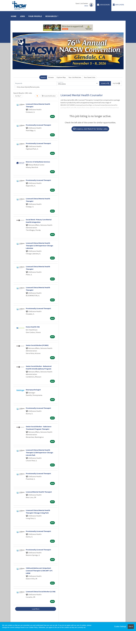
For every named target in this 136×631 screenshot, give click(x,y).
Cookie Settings (120, 626)
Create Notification (49, 96)
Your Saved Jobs (89, 77)
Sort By (17, 96)
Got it (131, 626)
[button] (116, 83)
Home (13, 16)
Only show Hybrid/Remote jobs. (28, 87)
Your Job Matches (75, 77)
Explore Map (61, 77)
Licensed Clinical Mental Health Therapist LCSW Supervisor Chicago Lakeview (39, 245)
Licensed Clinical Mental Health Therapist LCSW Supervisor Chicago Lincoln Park (39, 452)
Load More (35, 609)
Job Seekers (103, 4)
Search (43, 77)
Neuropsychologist (33, 390)
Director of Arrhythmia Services (38, 162)
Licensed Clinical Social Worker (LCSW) (40, 591)
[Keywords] (35, 83)
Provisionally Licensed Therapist (38, 125)
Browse (51, 77)
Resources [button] (51, 16)
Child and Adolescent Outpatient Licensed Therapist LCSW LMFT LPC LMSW (39, 570)
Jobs (22, 16)
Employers (118, 4)
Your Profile (35, 16)
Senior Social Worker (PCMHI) (37, 345)
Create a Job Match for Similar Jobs (90, 128)
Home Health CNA (33, 327)
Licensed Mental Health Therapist (39, 492)
